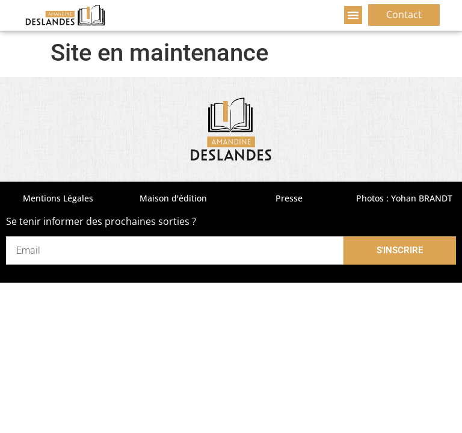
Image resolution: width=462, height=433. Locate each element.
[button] (353, 15)
